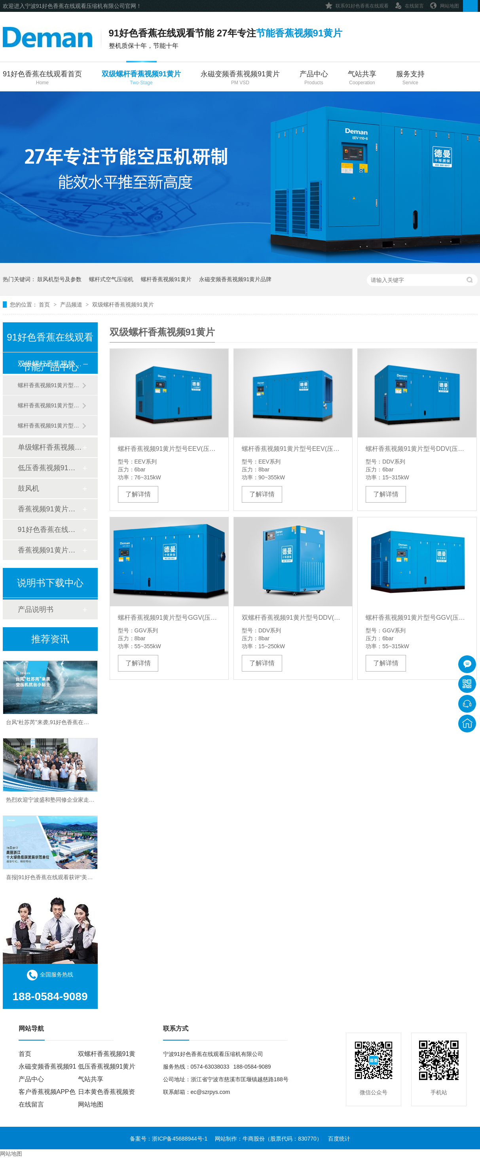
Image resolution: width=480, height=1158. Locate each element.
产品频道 (72, 304)
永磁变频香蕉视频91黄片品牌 (235, 279)
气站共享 (362, 78)
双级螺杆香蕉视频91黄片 (141, 78)
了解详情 (138, 494)
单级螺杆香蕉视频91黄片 (50, 447)
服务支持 (410, 78)
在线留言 (409, 4)
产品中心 (314, 78)
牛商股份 (254, 1138)
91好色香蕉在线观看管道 (50, 530)
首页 (45, 304)
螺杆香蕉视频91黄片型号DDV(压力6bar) (417, 448)
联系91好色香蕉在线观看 (356, 4)
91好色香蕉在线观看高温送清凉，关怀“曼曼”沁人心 (69, 660)
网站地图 (444, 4)
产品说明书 (35, 609)
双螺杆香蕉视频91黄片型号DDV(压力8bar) (293, 617)
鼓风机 (28, 488)
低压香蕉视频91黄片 (50, 468)
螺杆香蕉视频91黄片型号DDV (50, 385)
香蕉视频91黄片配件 (50, 550)
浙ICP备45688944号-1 (179, 1138)
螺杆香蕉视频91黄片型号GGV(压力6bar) (417, 617)
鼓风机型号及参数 (59, 279)
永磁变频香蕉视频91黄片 (240, 78)
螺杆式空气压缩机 (111, 279)
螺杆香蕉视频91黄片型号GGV (50, 405)
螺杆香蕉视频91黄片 (166, 279)
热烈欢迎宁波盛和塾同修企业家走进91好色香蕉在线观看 (75, 815)
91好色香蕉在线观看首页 (42, 78)
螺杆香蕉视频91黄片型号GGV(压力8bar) (169, 617)
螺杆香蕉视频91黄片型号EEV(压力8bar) (293, 448)
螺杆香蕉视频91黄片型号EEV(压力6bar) (169, 448)
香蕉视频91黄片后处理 (50, 509)
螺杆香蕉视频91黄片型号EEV (50, 425)
